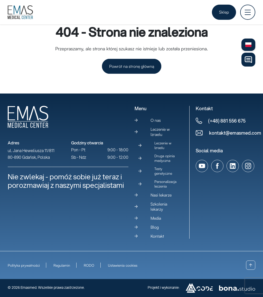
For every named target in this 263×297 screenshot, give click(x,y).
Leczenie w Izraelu (160, 132)
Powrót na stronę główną (131, 66)
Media (156, 218)
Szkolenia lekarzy (159, 206)
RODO (89, 265)
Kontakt (157, 236)
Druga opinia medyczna (164, 158)
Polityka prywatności (24, 265)
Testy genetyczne (163, 170)
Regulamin (61, 265)
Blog (155, 227)
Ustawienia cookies (122, 265)
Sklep (224, 12)
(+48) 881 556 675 (227, 121)
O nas (156, 120)
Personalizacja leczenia (165, 183)
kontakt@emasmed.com (235, 133)
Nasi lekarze (161, 195)
